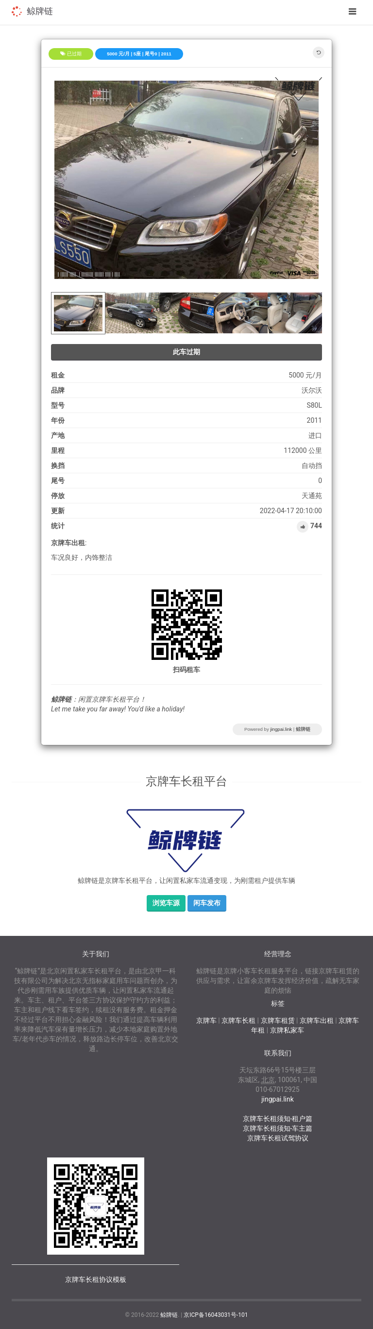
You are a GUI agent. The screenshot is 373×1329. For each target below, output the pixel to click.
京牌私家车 (287, 1030)
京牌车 (206, 1020)
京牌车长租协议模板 (95, 1279)
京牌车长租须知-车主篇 (278, 1128)
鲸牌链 (40, 11)
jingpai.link (281, 729)
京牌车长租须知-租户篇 (278, 1118)
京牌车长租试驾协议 (277, 1138)
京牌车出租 (317, 1020)
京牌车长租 (238, 1020)
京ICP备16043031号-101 (216, 1315)
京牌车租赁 (278, 1020)
